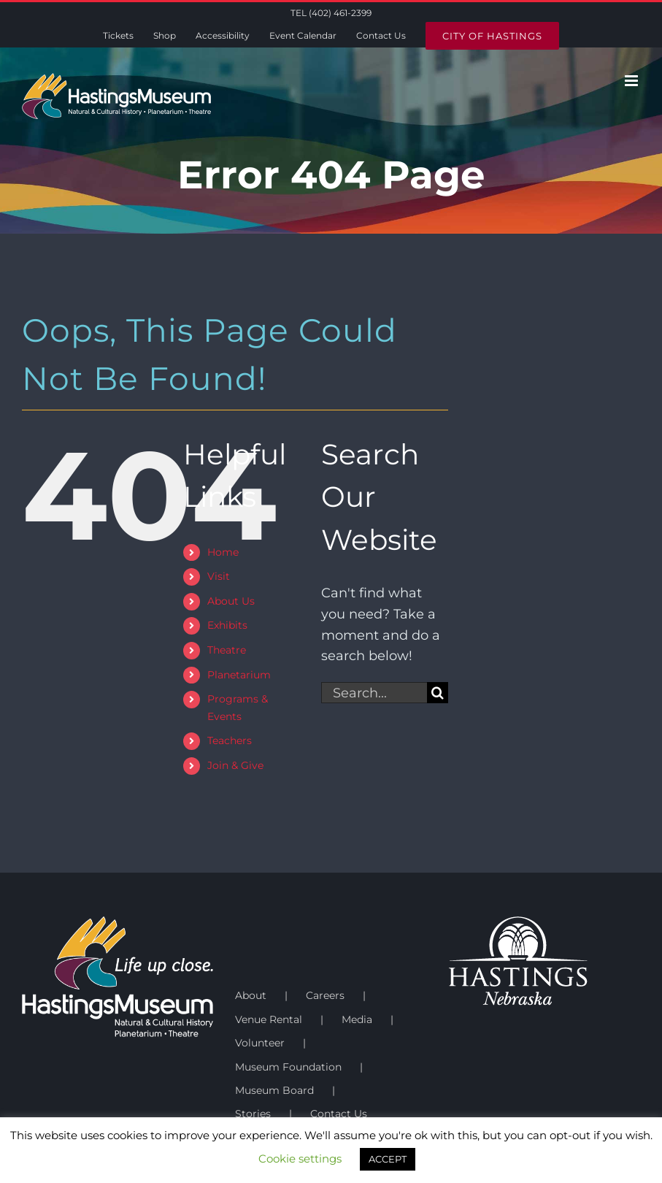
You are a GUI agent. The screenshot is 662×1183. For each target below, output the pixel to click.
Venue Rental (268, 1019)
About (250, 995)
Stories (253, 1113)
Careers (325, 995)
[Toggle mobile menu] (632, 80)
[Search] (437, 692)
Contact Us (338, 1113)
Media (357, 1019)
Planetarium (239, 674)
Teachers (229, 740)
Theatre (226, 649)
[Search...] (374, 692)
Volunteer (260, 1042)
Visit (218, 576)
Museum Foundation (288, 1066)
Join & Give (235, 765)
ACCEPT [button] (388, 1159)
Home (223, 552)
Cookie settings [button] (300, 1158)
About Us (231, 601)
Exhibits (227, 625)
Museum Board (274, 1090)
